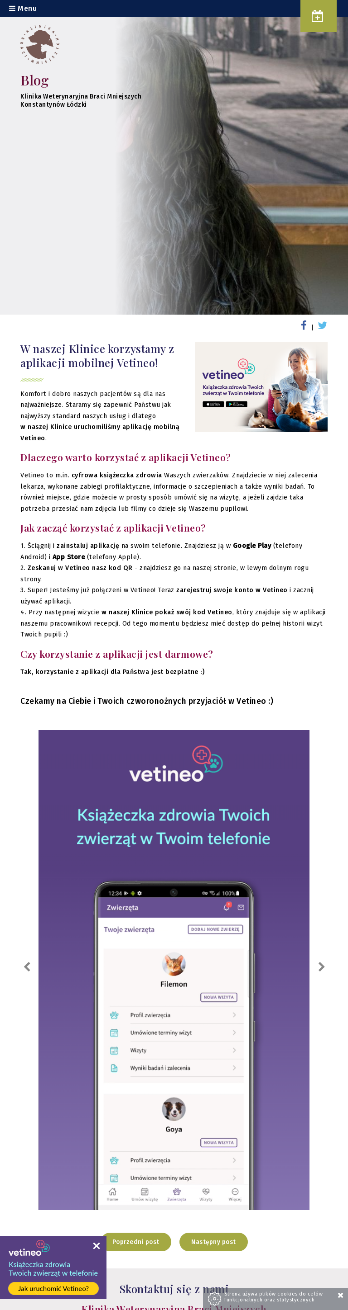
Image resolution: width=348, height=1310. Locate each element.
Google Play (252, 546)
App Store (69, 557)
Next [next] (321, 967)
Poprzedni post (136, 1242)
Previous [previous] (26, 967)
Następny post (213, 1242)
